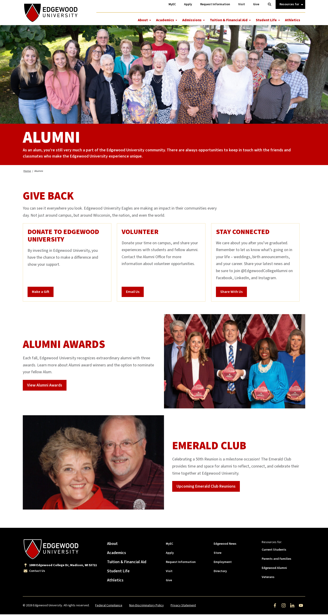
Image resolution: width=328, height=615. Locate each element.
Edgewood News (225, 544)
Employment (223, 562)
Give (169, 581)
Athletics (292, 20)
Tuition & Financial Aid (229, 20)
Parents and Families (276, 559)
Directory (220, 572)
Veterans (268, 578)
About (143, 20)
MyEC (169, 544)
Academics (165, 20)
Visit (169, 572)
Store (217, 553)
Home (27, 172)
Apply (170, 553)
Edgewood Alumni (274, 568)
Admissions (192, 20)
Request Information (181, 562)
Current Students (274, 550)
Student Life (266, 20)
